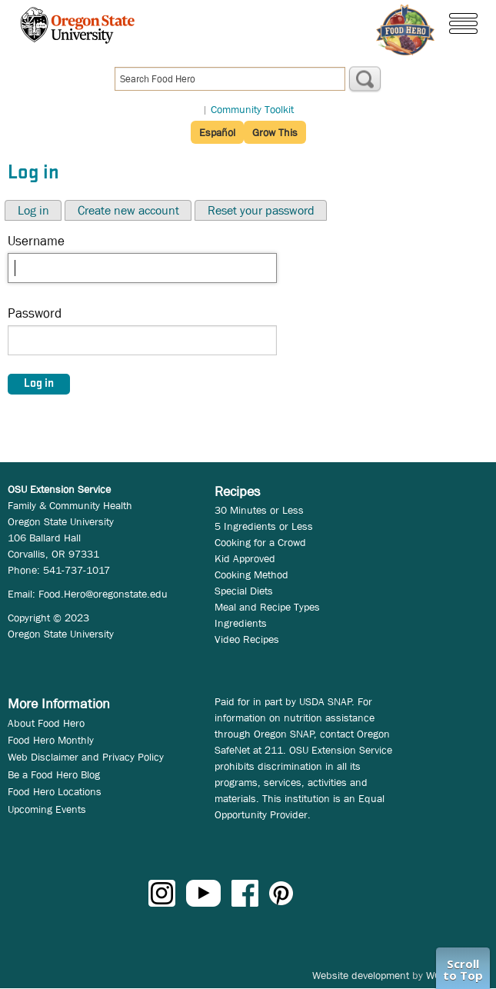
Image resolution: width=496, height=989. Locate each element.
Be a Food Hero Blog (54, 774)
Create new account (128, 210)
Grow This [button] (275, 132)
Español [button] (217, 132)
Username (36, 241)
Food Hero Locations (55, 791)
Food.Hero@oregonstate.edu (103, 594)
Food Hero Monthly (51, 740)
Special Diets (244, 591)
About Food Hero (46, 723)
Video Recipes (247, 639)
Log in (33, 210)
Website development (360, 975)
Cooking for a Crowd (260, 542)
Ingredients (241, 623)
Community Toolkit (252, 109)
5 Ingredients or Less (264, 526)
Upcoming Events (47, 809)
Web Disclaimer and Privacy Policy (86, 757)
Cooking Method (251, 574)
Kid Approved (245, 558)
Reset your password (261, 210)
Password (35, 313)
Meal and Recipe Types (267, 607)
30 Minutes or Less (259, 510)
